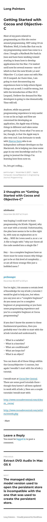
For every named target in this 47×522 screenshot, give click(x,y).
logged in (21, 439)
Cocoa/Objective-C (20, 175)
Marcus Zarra (15, 141)
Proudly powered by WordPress (29, 517)
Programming (16, 178)
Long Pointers (14, 9)
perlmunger (9, 172)
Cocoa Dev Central (28, 378)
